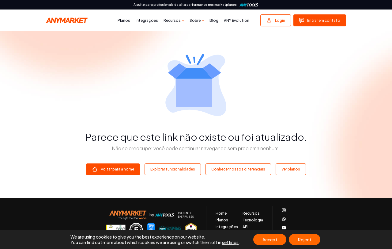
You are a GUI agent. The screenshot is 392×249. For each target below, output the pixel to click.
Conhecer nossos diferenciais (238, 169)
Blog (213, 20)
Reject (304, 239)
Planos (124, 20)
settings (230, 242)
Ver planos (290, 169)
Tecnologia (253, 220)
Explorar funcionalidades (172, 169)
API (245, 227)
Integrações (147, 20)
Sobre (195, 20)
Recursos (172, 20)
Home (221, 213)
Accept (269, 239)
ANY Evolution (236, 20)
